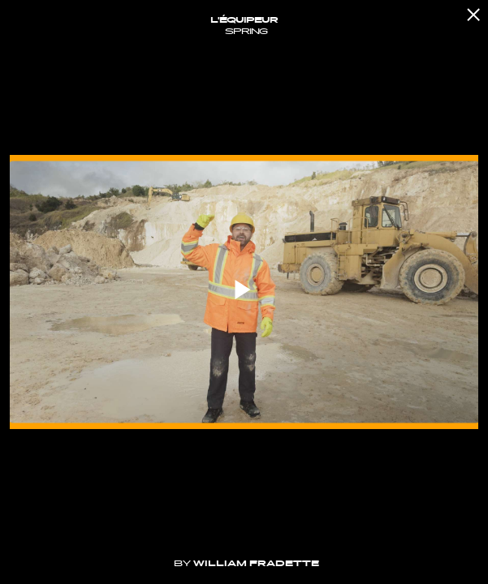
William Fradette (256, 564)
